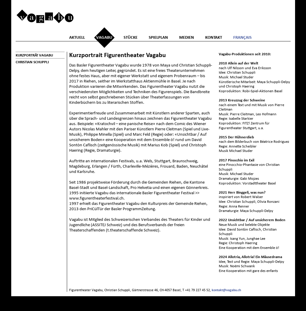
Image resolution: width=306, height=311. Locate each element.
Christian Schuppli (32, 62)
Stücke (130, 37)
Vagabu (104, 37)
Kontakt (213, 37)
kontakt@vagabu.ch (226, 290)
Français (242, 37)
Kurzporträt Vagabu (34, 55)
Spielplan (158, 37)
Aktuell (77, 37)
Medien (186, 37)
